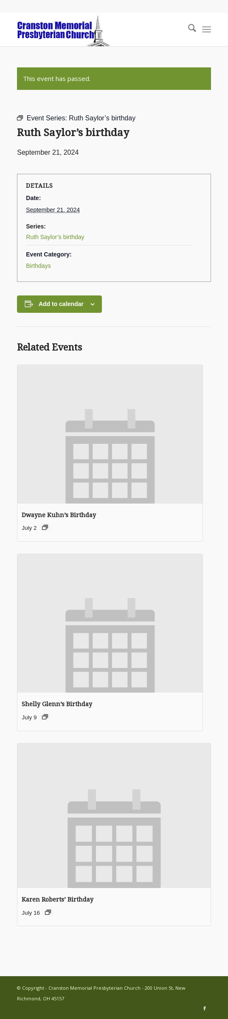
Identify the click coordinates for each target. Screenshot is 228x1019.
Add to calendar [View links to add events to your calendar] (61, 304)
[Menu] (206, 29)
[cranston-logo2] (94, 29)
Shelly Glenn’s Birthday (57, 704)
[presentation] (110, 434)
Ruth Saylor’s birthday (55, 237)
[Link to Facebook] (204, 1008)
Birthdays (38, 265)
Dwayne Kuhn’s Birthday (59, 515)
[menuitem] (188, 29)
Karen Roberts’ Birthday (57, 899)
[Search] (188, 29)
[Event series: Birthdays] (45, 527)
